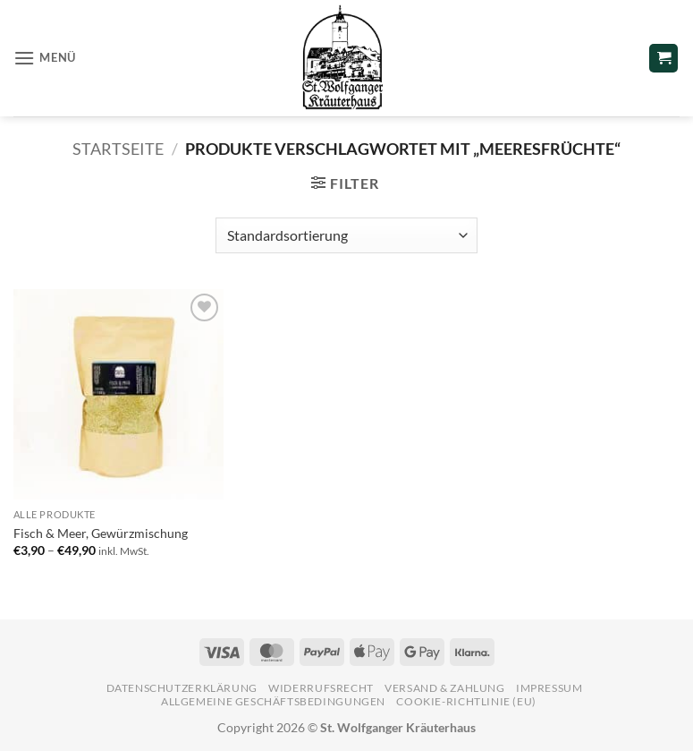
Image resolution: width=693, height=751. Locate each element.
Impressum (549, 688)
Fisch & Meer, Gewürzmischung (100, 533)
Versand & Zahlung (444, 688)
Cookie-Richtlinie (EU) (466, 701)
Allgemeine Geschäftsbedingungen (273, 701)
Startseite (118, 148)
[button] (44, 58)
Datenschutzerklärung (182, 688)
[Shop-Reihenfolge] (346, 235)
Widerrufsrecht (321, 688)
